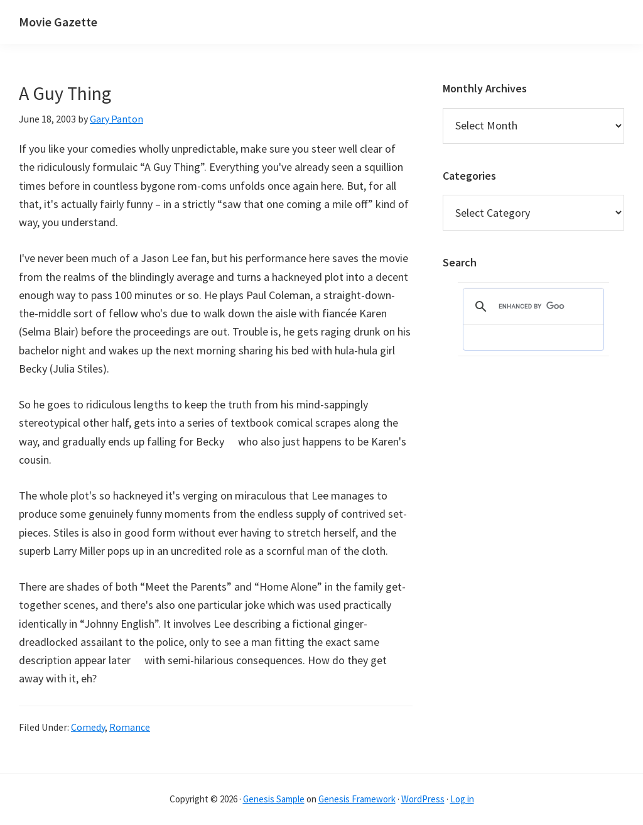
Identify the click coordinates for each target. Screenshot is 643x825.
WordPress (423, 799)
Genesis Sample (274, 799)
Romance (129, 727)
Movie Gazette (58, 22)
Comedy (88, 727)
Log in (462, 799)
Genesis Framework (357, 799)
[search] (532, 306)
